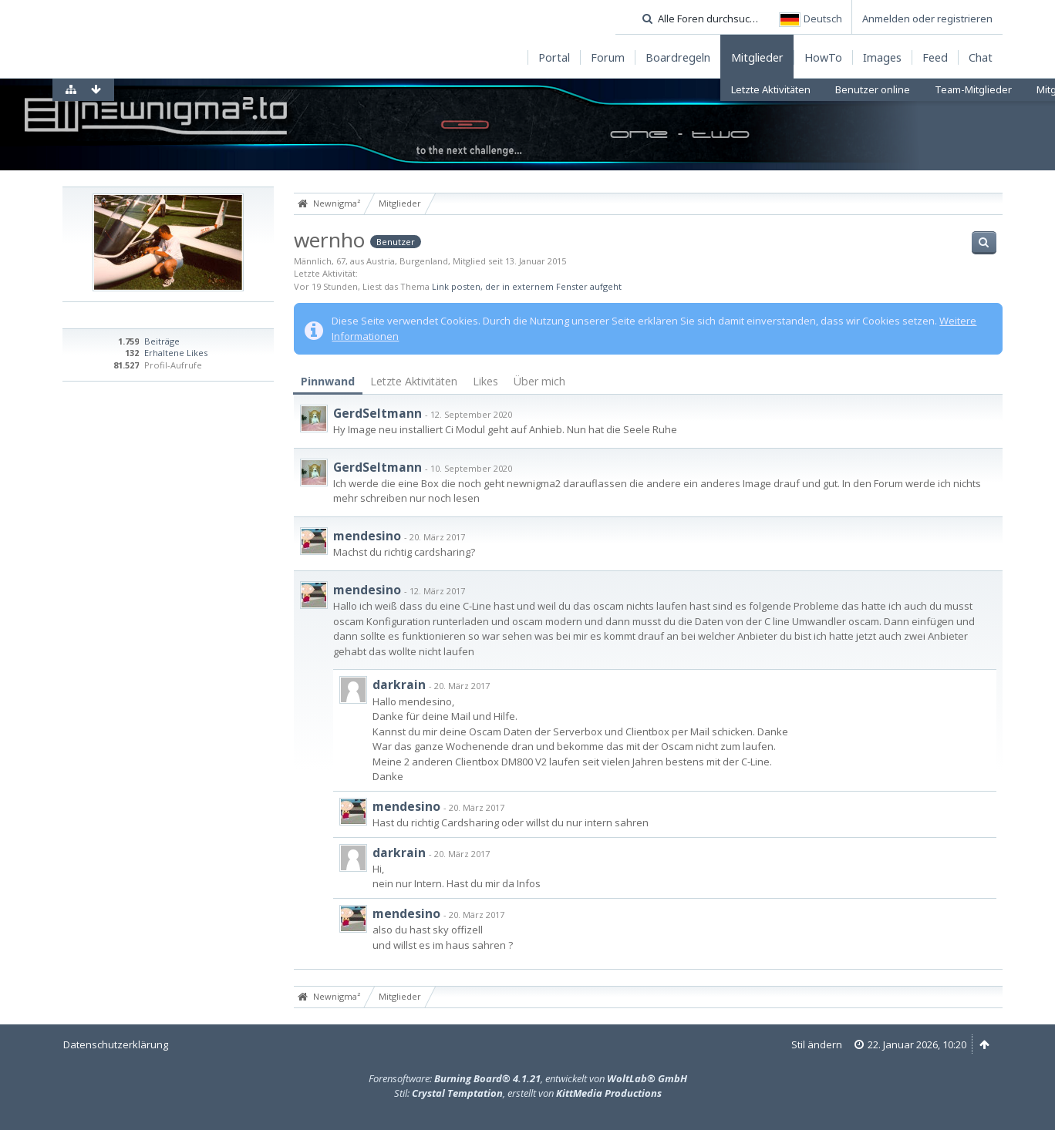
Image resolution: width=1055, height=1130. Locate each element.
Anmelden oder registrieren (927, 18)
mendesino (367, 535)
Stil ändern (816, 1044)
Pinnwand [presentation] (328, 381)
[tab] (327, 382)
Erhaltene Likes (175, 352)
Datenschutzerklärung (115, 1044)
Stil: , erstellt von (528, 1093)
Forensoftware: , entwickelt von (528, 1078)
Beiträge (162, 341)
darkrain (399, 684)
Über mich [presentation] (539, 381)
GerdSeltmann (377, 413)
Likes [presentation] (485, 381)
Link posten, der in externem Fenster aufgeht (527, 286)
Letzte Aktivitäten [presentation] (413, 381)
